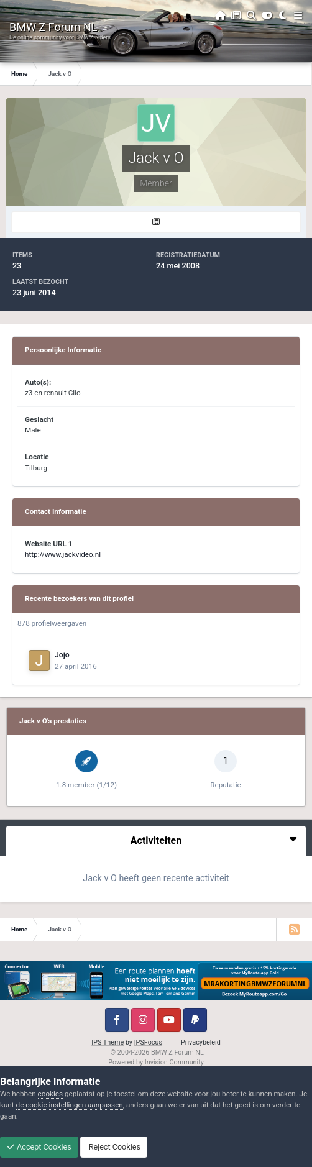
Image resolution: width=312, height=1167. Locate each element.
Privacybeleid (201, 1042)
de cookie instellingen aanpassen (69, 1105)
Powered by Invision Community (156, 1062)
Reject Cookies (113, 1146)
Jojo (62, 655)
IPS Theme (107, 1042)
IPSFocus (148, 1042)
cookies (50, 1093)
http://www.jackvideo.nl (63, 554)
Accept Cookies (39, 1146)
